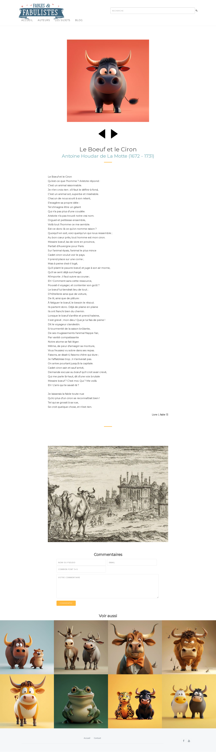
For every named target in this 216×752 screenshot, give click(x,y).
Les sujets (62, 20)
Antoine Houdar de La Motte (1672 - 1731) (108, 156)
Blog (79, 20)
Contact (97, 738)
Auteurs (44, 20)
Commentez (66, 603)
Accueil (27, 20)
